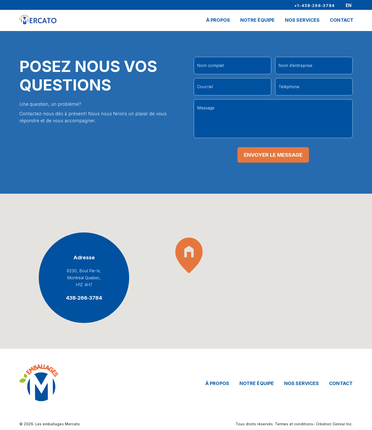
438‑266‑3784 (84, 298)
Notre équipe (256, 383)
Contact (341, 21)
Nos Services (302, 21)
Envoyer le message (273, 155)
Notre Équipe (257, 21)
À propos (218, 21)
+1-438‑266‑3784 (314, 5)
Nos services (301, 383)
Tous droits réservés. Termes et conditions (274, 424)
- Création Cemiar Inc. (333, 424)
